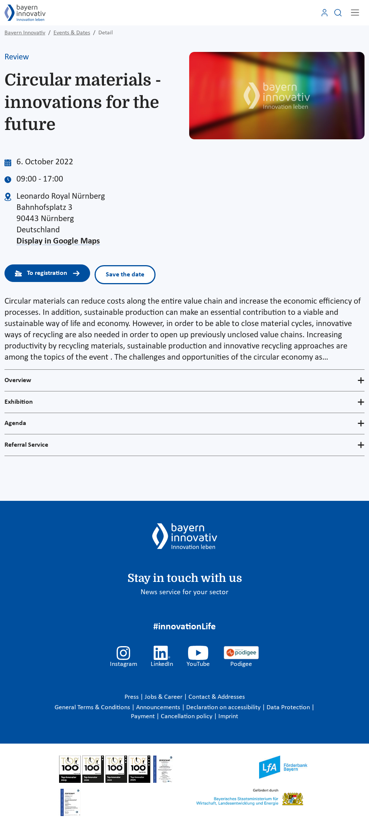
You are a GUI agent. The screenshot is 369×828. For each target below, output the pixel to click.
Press (132, 697)
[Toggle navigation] (355, 12)
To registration (47, 273)
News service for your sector (184, 592)
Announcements (159, 707)
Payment (143, 716)
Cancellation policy (187, 716)
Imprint (228, 716)
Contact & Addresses (216, 697)
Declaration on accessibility (224, 707)
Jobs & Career (164, 697)
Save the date (125, 274)
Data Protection (289, 707)
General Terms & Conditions (93, 707)
